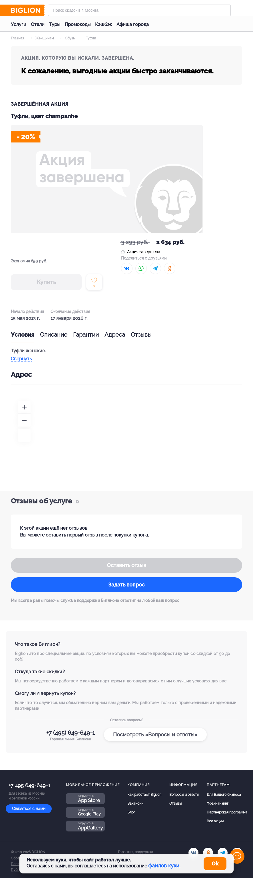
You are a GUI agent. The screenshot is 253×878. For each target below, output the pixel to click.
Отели (38, 24)
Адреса (115, 334)
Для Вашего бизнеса (224, 795)
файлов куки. (164, 866)
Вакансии (135, 803)
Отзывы (141, 334)
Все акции (215, 821)
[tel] (223, 853)
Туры (54, 24)
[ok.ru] (208, 853)
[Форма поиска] (139, 10)
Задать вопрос (126, 585)
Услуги (18, 24)
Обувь (65, 38)
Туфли (86, 38)
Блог (131, 812)
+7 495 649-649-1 (29, 785)
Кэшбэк (103, 24)
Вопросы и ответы (184, 795)
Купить (46, 282)
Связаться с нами (28, 808)
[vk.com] (193, 853)
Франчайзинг (217, 803)
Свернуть (21, 359)
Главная (17, 38)
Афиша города (133, 24)
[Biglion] (28, 10)
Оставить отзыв (126, 565)
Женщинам (40, 38)
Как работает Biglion (144, 795)
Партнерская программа (227, 812)
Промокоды (78, 24)
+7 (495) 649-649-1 (70, 732)
